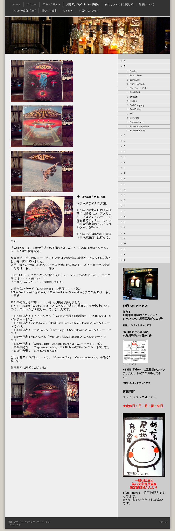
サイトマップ (43, 521)
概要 (10, 521)
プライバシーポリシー (24, 521)
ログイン (163, 521)
